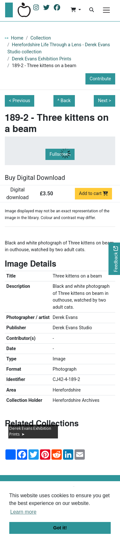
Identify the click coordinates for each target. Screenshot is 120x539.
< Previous (19, 100)
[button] (76, 10)
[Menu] (106, 10)
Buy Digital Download (35, 177)
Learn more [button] (23, 512)
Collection (40, 38)
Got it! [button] (60, 527)
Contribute (100, 79)
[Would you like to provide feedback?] (114, 259)
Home (17, 38)
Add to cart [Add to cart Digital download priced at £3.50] (93, 193)
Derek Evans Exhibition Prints (41, 59)
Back (65, 100)
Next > (104, 100)
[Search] (91, 10)
